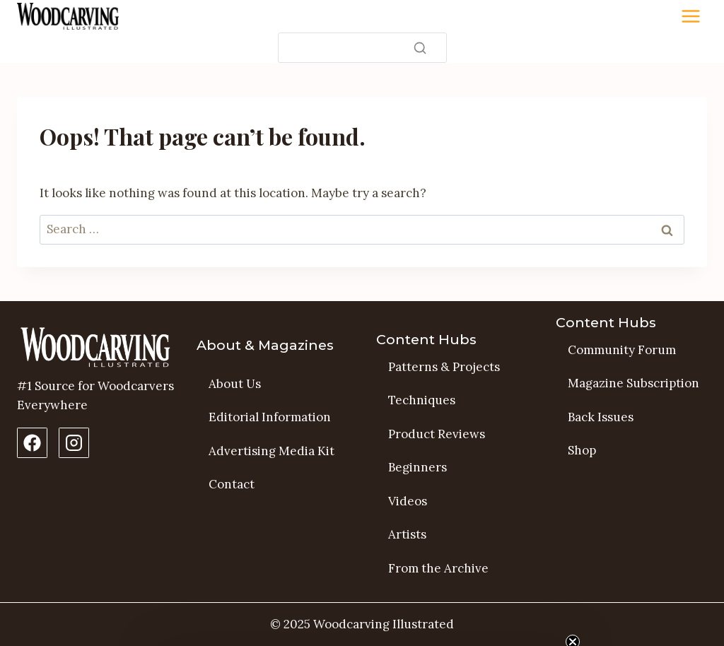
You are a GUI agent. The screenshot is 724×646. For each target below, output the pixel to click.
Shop (582, 450)
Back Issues (601, 417)
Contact (232, 484)
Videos (407, 501)
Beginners (417, 467)
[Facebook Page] (32, 443)
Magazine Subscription (633, 383)
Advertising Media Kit (271, 451)
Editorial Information (270, 417)
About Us (235, 384)
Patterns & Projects (444, 367)
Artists (407, 534)
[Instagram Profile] (74, 443)
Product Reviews (436, 434)
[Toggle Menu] (691, 16)
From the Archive (438, 568)
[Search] (362, 48)
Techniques (421, 400)
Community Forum (622, 350)
